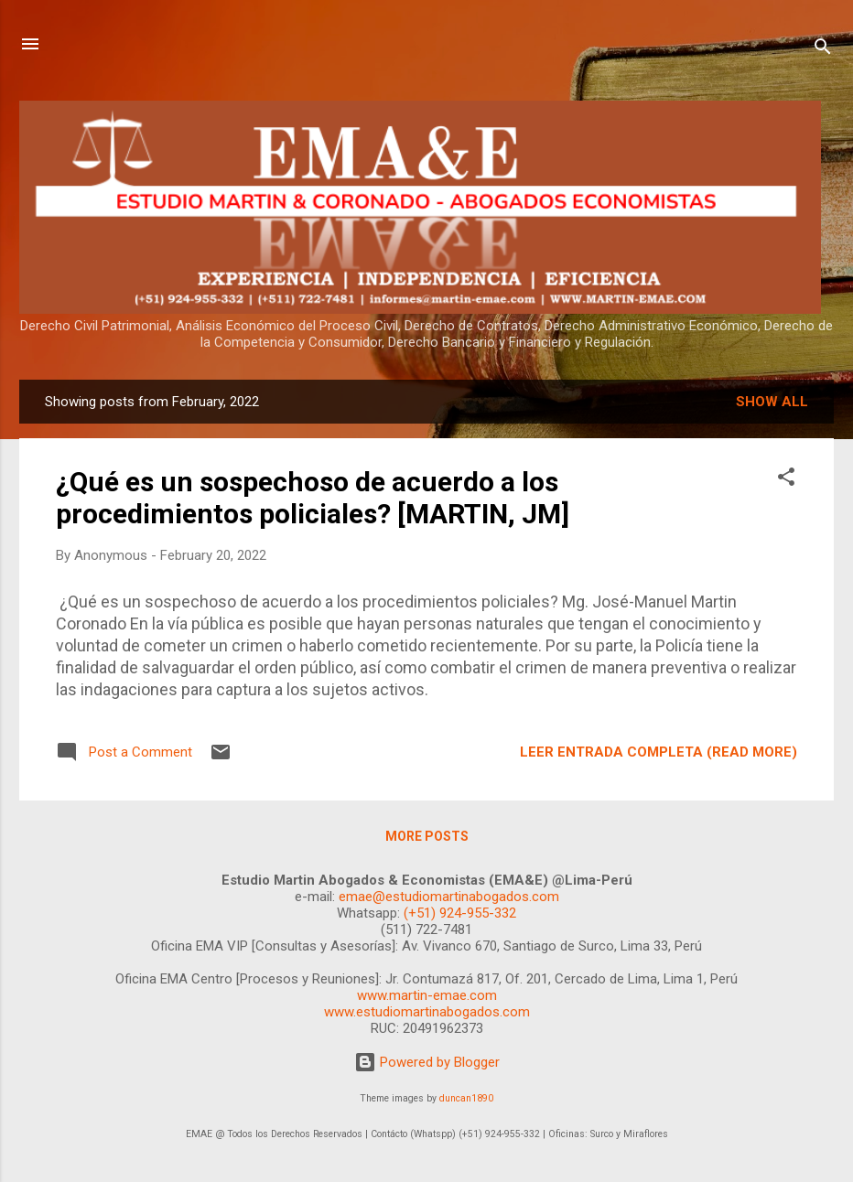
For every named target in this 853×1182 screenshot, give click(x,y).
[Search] (823, 50)
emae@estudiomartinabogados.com (449, 896)
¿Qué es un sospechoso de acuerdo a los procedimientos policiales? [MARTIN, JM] (312, 498)
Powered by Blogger (427, 1062)
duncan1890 (466, 1098)
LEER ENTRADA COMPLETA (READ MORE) (658, 752)
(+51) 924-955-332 (460, 913)
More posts (427, 836)
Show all (772, 401)
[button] (786, 480)
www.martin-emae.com (427, 995)
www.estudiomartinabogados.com (427, 1012)
